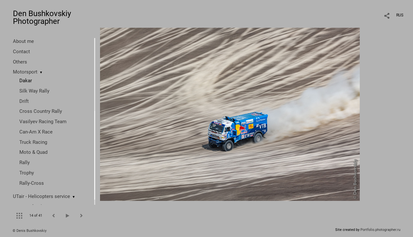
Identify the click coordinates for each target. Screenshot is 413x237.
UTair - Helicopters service (41, 196)
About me (23, 41)
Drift (24, 101)
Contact (21, 51)
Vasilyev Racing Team (42, 121)
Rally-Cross (31, 183)
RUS (399, 15)
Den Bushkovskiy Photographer (42, 17)
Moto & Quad (33, 152)
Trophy (26, 173)
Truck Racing (33, 142)
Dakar (25, 81)
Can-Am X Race (36, 132)
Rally (24, 162)
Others (20, 62)
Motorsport (25, 72)
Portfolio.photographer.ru (380, 230)
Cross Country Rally (40, 111)
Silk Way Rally (34, 91)
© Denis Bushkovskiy (29, 231)
